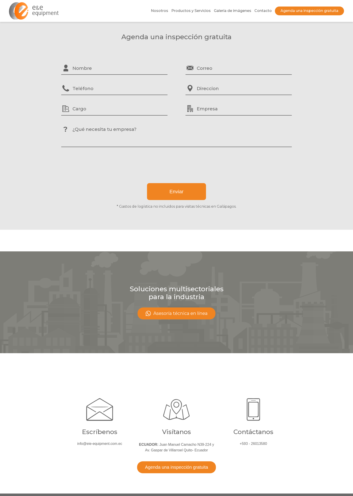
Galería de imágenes (232, 11)
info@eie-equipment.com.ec (99, 444)
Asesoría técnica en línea (176, 313)
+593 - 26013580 (253, 444)
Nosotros (159, 11)
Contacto (263, 11)
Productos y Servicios (191, 11)
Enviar (176, 191)
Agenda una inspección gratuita (309, 11)
